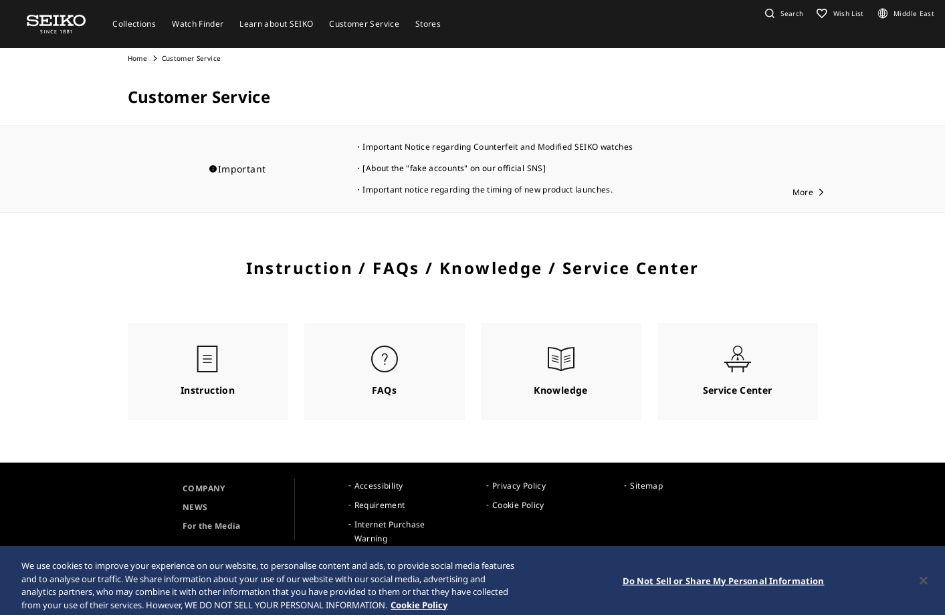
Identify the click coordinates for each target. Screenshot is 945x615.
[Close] (923, 585)
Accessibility (378, 485)
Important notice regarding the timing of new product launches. (487, 189)
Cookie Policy (518, 505)
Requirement (379, 505)
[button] (782, 13)
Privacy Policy (519, 485)
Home (137, 58)
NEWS (195, 507)
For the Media (212, 525)
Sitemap (646, 485)
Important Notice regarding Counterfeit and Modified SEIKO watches (497, 146)
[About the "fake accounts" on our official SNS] (453, 168)
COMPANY (204, 488)
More (803, 192)
